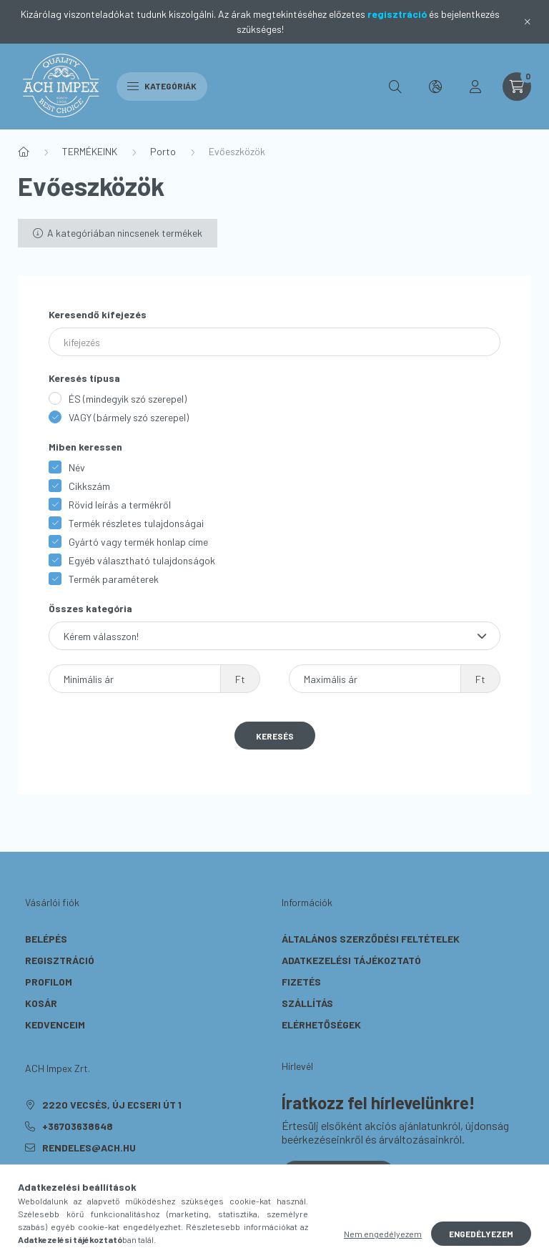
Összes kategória (90, 608)
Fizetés (301, 982)
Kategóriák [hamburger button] (162, 86)
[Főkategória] (23, 151)
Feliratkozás (338, 1174)
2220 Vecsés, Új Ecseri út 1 (112, 1105)
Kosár (41, 1003)
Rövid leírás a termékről (120, 504)
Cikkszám (89, 486)
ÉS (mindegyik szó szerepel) (128, 399)
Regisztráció (59, 960)
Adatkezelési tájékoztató (351, 960)
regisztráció (397, 14)
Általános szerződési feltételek (371, 939)
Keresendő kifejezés (98, 314)
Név (77, 467)
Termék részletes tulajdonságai (136, 523)
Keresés (275, 736)
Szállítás (307, 1003)
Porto (163, 151)
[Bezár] (527, 21)
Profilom (48, 982)
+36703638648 (77, 1126)
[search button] (395, 86)
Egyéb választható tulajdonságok (142, 560)
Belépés (46, 939)
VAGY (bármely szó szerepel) (129, 417)
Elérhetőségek (321, 1024)
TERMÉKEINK (89, 151)
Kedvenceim (55, 1024)
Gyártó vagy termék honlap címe (138, 542)
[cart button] (517, 86)
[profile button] (475, 86)
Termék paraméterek (114, 579)
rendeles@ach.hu (89, 1147)
